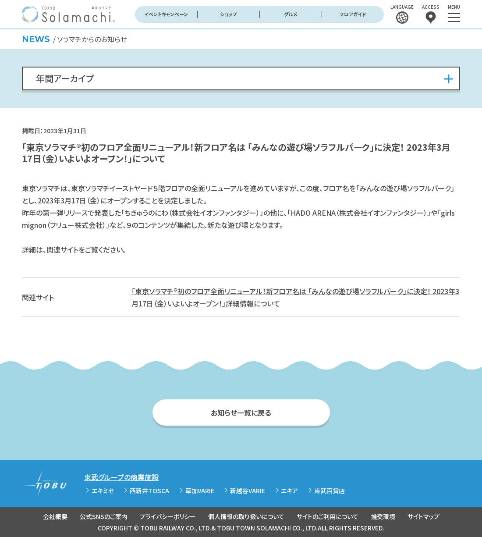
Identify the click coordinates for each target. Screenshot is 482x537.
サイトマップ (423, 516)
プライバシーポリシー (168, 516)
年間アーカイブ (65, 78)
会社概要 (55, 516)
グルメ (291, 14)
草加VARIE (199, 490)
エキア (289, 490)
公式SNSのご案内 (104, 516)
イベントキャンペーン (166, 14)
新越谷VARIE (247, 490)
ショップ (228, 14)
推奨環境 (383, 516)
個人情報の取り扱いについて (246, 516)
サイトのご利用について (327, 516)
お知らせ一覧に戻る (241, 412)
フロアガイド (353, 14)
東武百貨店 (329, 490)
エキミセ (103, 490)
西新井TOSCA (149, 490)
